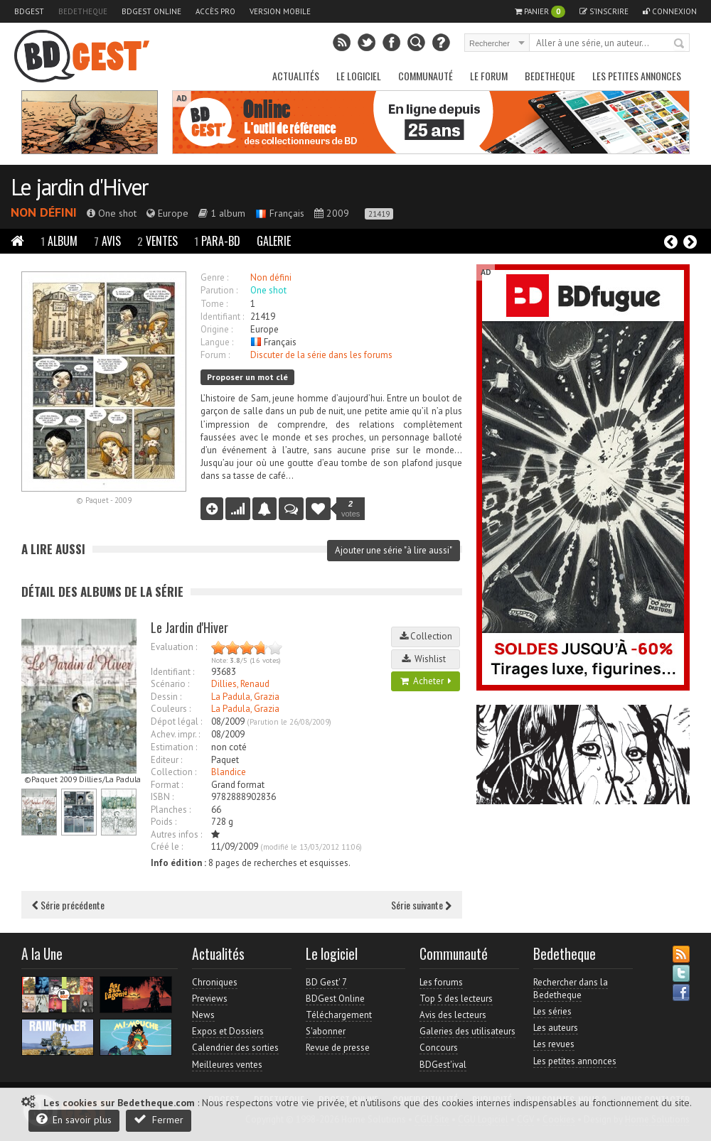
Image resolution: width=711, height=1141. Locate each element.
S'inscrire (604, 11)
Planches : (171, 810)
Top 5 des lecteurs (456, 999)
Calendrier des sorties (235, 1048)
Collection (426, 636)
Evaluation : (174, 647)
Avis (107, 240)
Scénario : (170, 684)
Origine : (216, 329)
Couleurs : (171, 709)
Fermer (158, 1119)
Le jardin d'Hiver (79, 187)
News (203, 1015)
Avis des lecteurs (452, 1015)
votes (350, 508)
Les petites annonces (636, 75)
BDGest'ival (442, 1065)
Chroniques (214, 982)
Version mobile (280, 11)
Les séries (552, 1011)
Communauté (425, 75)
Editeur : (166, 760)
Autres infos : (176, 834)
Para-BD (217, 240)
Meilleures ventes (227, 1065)
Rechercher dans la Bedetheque (570, 988)
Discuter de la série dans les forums (321, 355)
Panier (540, 12)
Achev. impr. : (175, 734)
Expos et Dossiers (228, 1031)
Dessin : (166, 697)
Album (59, 240)
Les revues (553, 1044)
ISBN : (162, 797)
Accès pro (215, 11)
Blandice (228, 772)
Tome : (214, 304)
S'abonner (326, 1031)
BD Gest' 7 (326, 982)
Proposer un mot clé (247, 377)
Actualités (295, 75)
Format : (167, 785)
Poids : (163, 822)
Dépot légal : (176, 721)
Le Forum (489, 75)
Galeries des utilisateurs (467, 1031)
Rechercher (679, 44)
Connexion (670, 11)
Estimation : (174, 747)
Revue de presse (338, 1048)
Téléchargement (339, 1015)
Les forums (441, 982)
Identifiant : (222, 316)
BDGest (29, 11)
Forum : (215, 355)
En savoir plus (74, 1119)
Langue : (217, 342)
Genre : (214, 277)
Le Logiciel (358, 75)
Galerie (274, 240)
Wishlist (426, 659)
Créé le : (167, 846)
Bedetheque (82, 11)
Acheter (425, 681)
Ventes (157, 240)
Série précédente (68, 904)
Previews (210, 999)
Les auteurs (555, 1028)
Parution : (219, 290)
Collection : (173, 772)
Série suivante (421, 904)
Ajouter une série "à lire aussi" (393, 550)
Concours (438, 1048)
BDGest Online (151, 11)
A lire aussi (53, 549)
